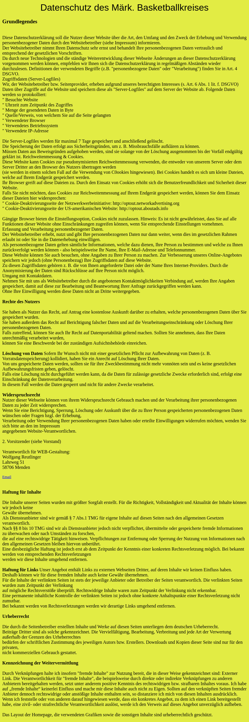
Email (6, 477)
